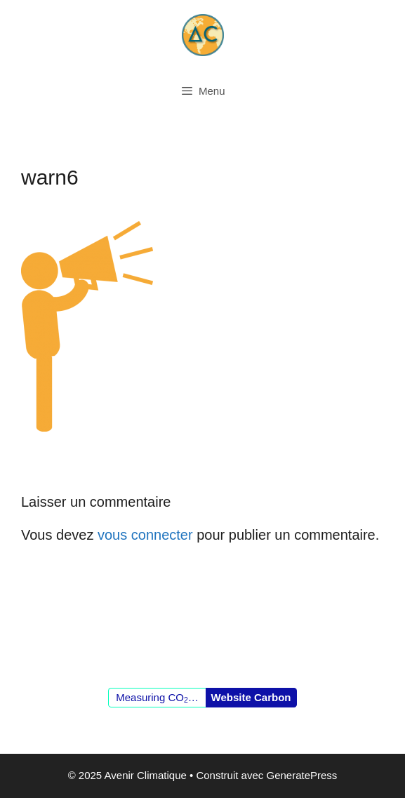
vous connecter (145, 535)
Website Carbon (251, 697)
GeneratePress (301, 775)
